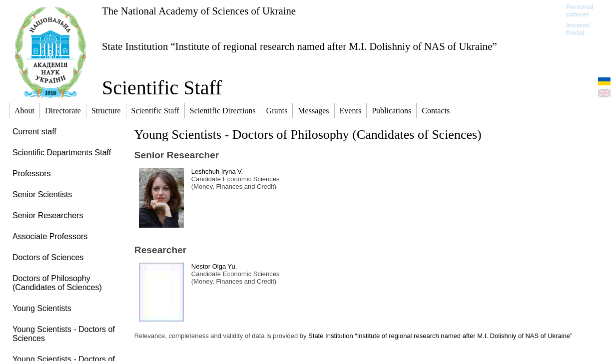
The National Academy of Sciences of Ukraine (199, 10)
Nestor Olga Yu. (214, 266)
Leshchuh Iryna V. (217, 171)
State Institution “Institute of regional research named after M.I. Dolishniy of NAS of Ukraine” (299, 46)
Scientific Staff (162, 87)
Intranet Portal (578, 28)
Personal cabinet (580, 10)
